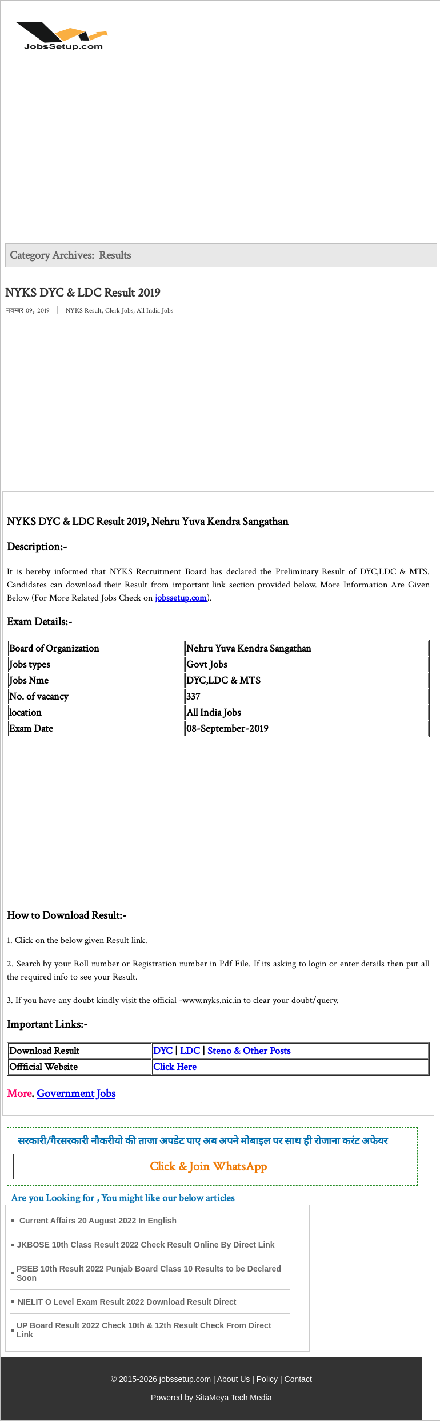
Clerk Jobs (119, 310)
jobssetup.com (181, 598)
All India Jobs (155, 310)
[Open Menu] (394, 29)
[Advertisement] (221, 156)
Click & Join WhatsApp (208, 1166)
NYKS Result (84, 310)
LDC (190, 1050)
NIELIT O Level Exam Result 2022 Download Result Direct (127, 1301)
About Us (233, 1379)
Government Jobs (76, 1093)
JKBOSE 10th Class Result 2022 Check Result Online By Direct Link (145, 1244)
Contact (298, 1379)
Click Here (175, 1066)
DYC (163, 1050)
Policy (267, 1379)
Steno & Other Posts (248, 1050)
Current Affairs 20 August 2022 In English (98, 1220)
